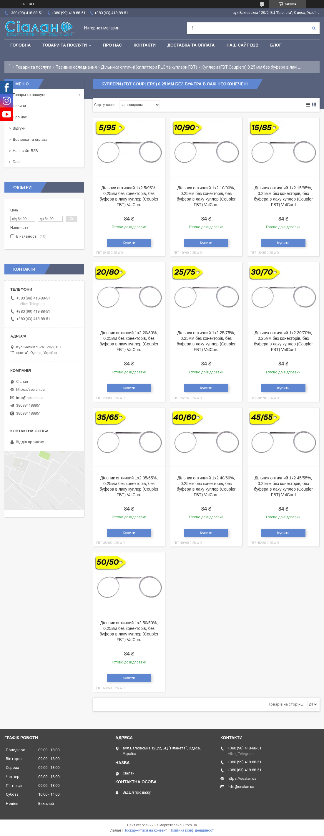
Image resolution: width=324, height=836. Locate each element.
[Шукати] (314, 28)
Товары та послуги (29, 94)
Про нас (112, 45)
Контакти (145, 45)
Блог (275, 45)
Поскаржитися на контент (145, 830)
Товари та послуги (64, 45)
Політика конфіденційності (192, 830)
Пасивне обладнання (76, 67)
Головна (20, 45)
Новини (19, 106)
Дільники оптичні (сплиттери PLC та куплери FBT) (149, 67)
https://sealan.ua (30, 389)
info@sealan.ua (29, 397)
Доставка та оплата (191, 45)
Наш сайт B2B (243, 45)
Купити (129, 243)
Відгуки (19, 128)
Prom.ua (190, 825)
